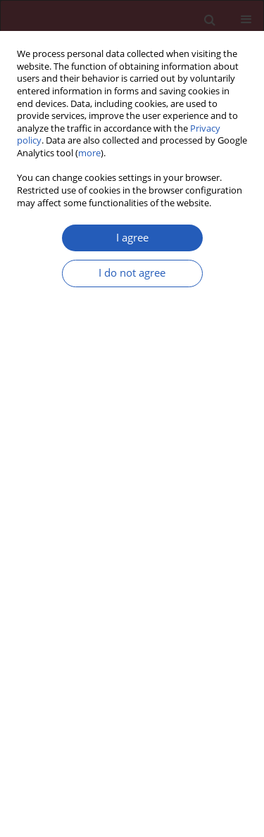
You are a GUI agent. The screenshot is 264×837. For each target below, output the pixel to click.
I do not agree (132, 272)
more (89, 153)
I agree (132, 237)
